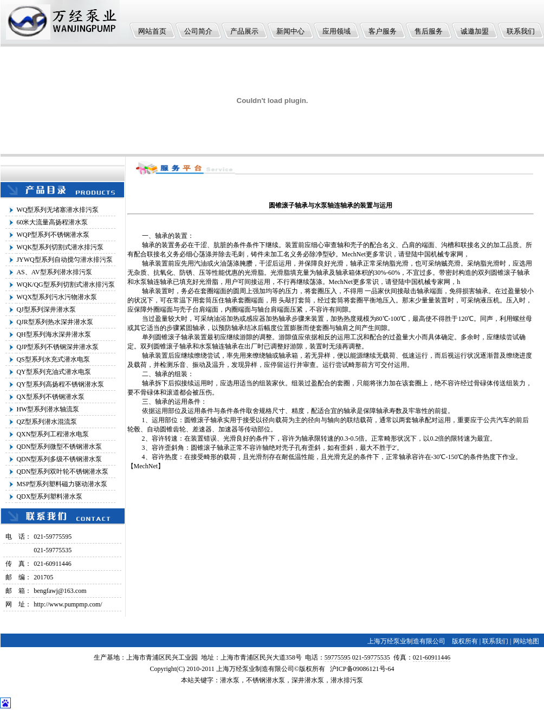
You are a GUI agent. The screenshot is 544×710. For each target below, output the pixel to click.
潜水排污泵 (347, 680)
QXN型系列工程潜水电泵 (52, 434)
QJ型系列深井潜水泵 (45, 309)
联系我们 (521, 31)
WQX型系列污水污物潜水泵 (56, 297)
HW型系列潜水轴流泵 (47, 409)
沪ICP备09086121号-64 (362, 669)
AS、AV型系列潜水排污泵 (54, 272)
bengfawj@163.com (60, 591)
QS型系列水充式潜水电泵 (52, 359)
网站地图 (526, 641)
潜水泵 (229, 680)
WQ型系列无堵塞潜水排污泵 (57, 210)
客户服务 (382, 31)
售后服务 (429, 31)
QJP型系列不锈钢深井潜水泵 (57, 347)
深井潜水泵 (308, 680)
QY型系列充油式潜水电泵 (53, 372)
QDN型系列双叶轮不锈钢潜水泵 (62, 471)
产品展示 (244, 31)
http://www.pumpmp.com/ (68, 604)
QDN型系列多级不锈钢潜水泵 (59, 459)
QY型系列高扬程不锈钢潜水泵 (59, 384)
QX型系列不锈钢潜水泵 (50, 397)
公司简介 (198, 31)
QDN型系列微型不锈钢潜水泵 (59, 446)
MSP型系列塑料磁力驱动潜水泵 (61, 484)
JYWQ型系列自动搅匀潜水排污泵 (64, 259)
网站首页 (152, 31)
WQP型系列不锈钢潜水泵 (52, 234)
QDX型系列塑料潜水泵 (49, 496)
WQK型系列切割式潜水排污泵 (59, 247)
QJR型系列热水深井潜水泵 (54, 322)
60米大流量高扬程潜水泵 (52, 222)
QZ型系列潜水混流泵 (46, 421)
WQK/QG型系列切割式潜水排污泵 (65, 284)
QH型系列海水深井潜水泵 (53, 334)
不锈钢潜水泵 (265, 680)
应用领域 (336, 31)
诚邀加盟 (475, 31)
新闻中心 (290, 31)
